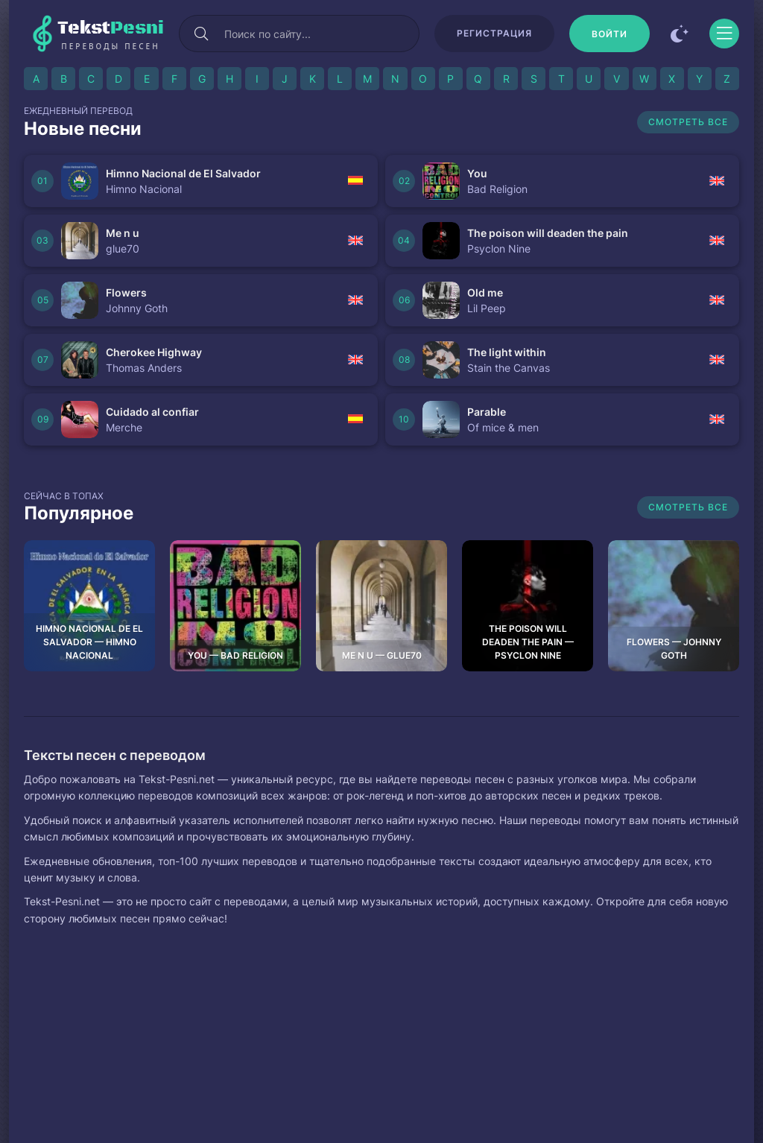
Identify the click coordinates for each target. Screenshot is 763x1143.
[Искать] (201, 33)
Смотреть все (688, 121)
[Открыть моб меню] (724, 33)
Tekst (110, 34)
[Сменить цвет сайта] (679, 33)
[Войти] (609, 33)
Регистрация (494, 33)
